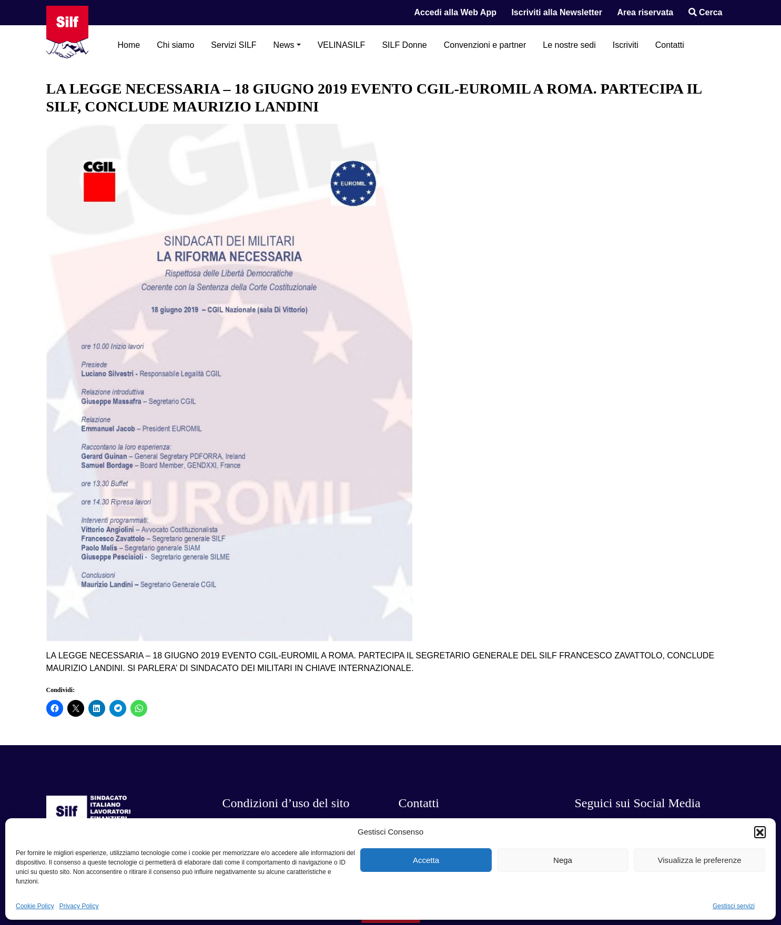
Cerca (705, 12)
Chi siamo (175, 44)
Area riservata (645, 12)
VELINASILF (342, 44)
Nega (562, 860)
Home (129, 44)
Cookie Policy (35, 906)
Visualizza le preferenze (700, 860)
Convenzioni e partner (485, 44)
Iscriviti (625, 44)
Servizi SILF (233, 44)
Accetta (426, 860)
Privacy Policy (79, 906)
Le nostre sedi (569, 44)
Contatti (669, 44)
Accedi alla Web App (455, 12)
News (284, 44)
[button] (760, 832)
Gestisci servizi (734, 906)
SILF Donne (404, 44)
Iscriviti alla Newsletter (556, 12)
